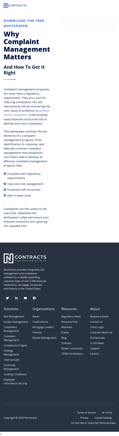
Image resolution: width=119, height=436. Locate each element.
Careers (94, 353)
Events (65, 332)
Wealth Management (44, 337)
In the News (97, 343)
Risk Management (14, 316)
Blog (64, 337)
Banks (36, 316)
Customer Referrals (101, 332)
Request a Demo (99, 316)
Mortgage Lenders (43, 327)
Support (95, 348)
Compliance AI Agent (15, 345)
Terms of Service (86, 412)
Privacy (84, 417)
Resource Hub (69, 321)
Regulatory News (71, 316)
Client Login (97, 327)
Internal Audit (11, 359)
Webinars (66, 327)
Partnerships (97, 337)
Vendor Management (16, 321)
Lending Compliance (15, 374)
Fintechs (37, 332)
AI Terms (107, 412)
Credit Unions (40, 321)
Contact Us (96, 321)
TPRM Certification (72, 353)
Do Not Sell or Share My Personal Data (93, 423)
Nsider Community (72, 348)
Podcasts (66, 343)
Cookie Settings (103, 417)
